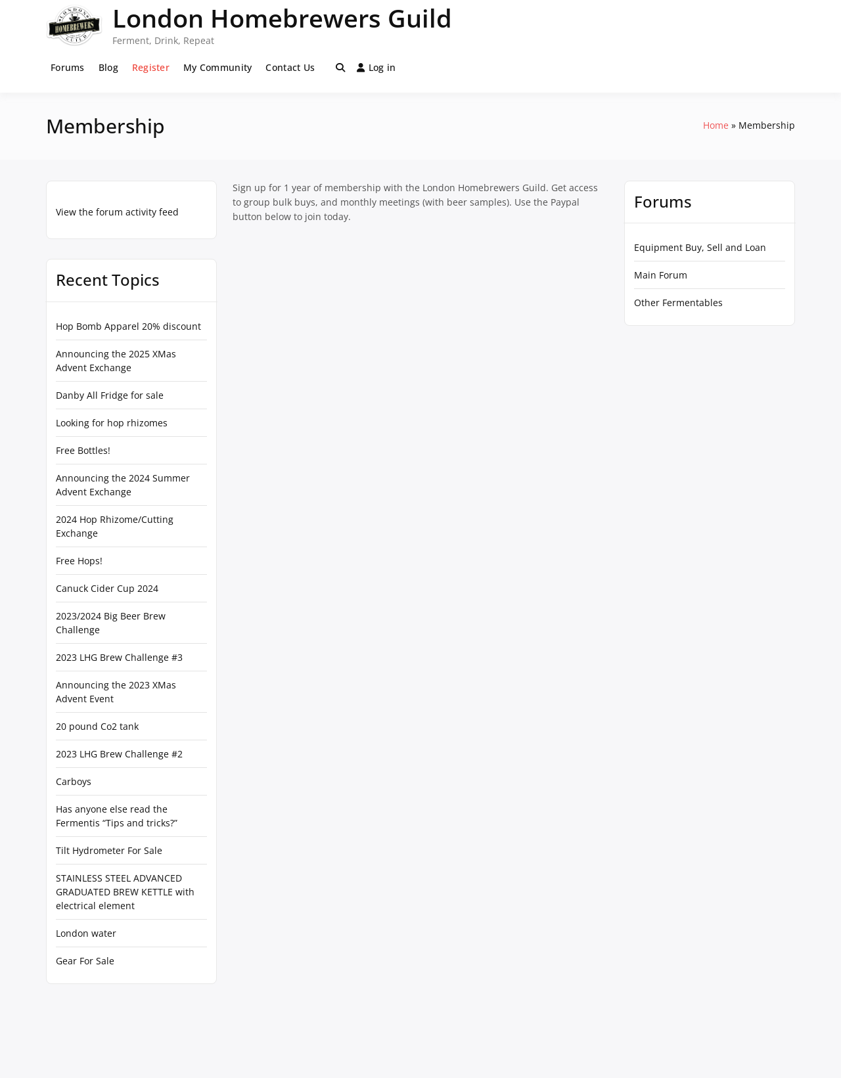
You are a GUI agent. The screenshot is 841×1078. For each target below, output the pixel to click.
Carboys (73, 781)
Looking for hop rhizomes (112, 422)
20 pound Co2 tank (97, 726)
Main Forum (660, 275)
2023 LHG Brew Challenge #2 (119, 754)
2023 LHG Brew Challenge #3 (119, 657)
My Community (217, 67)
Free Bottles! (83, 450)
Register (151, 67)
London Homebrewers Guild (282, 18)
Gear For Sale (85, 960)
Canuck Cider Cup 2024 (107, 588)
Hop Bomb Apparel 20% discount (128, 326)
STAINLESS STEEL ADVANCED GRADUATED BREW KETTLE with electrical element (125, 892)
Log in (376, 67)
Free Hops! (79, 560)
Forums (68, 67)
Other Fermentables (678, 302)
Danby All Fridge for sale (110, 395)
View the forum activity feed (117, 212)
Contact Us (290, 67)
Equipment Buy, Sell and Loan (700, 247)
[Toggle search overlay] (340, 67)
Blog (108, 67)
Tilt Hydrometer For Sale (109, 850)
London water (86, 933)
